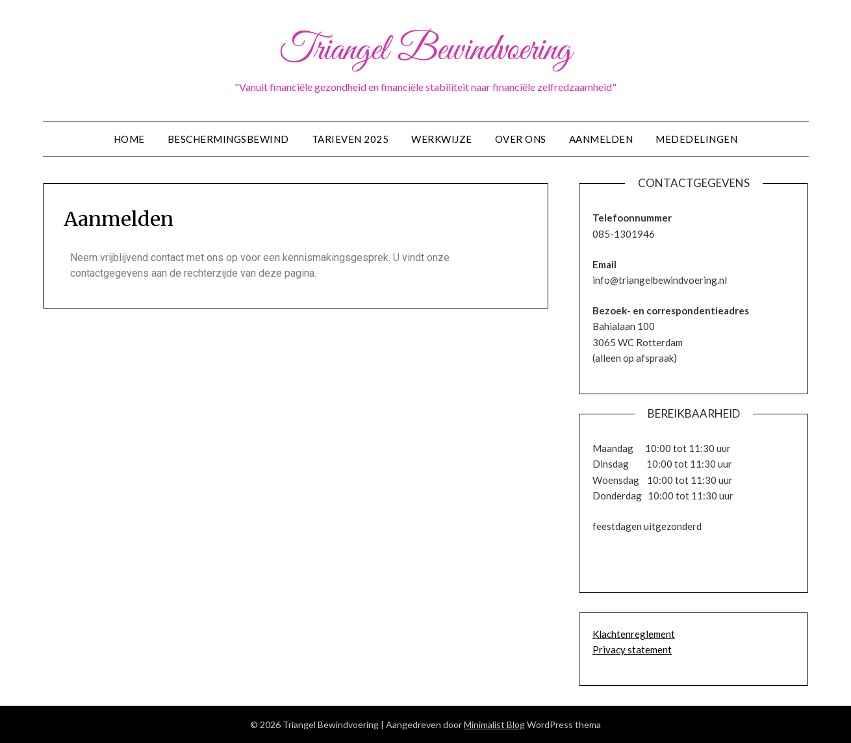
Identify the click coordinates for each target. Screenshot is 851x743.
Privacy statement (632, 649)
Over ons (520, 139)
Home (129, 139)
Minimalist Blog (494, 724)
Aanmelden (601, 139)
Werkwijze (441, 139)
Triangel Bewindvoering (425, 50)
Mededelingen (696, 139)
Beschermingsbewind (228, 139)
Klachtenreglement (633, 634)
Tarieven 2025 (350, 139)
